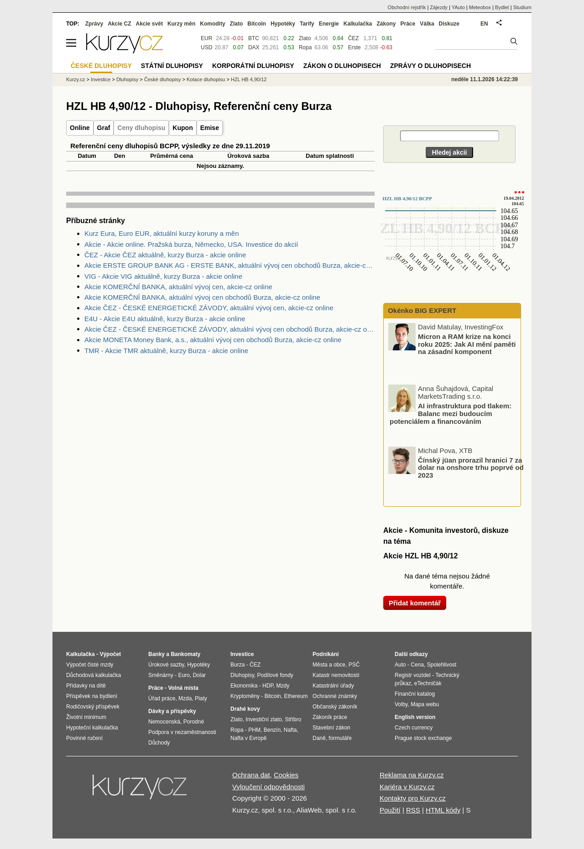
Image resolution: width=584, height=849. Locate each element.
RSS (413, 810)
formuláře (340, 738)
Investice (100, 79)
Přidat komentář (415, 603)
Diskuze (449, 24)
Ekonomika (243, 685)
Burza (237, 664)
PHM (254, 730)
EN (484, 24)
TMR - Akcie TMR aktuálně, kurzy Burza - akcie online (166, 350)
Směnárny (160, 675)
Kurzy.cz (75, 79)
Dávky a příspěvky (172, 711)
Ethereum (296, 696)
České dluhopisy (162, 79)
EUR (206, 38)
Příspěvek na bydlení (91, 696)
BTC (253, 38)
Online (80, 127)
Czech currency (414, 727)
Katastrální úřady (333, 685)
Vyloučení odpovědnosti (268, 787)
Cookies (286, 775)
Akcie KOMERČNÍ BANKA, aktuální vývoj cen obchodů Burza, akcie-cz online (202, 297)
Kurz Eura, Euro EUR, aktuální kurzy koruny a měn (161, 233)
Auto (400, 664)
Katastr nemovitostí (336, 675)
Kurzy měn (181, 24)
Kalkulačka (358, 24)
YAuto (458, 7)
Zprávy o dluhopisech (430, 65)
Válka (427, 24)
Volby (401, 704)
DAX (254, 47)
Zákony (386, 24)
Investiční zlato (263, 719)
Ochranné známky (335, 696)
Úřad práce (161, 698)
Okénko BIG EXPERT (421, 310)
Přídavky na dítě (86, 685)
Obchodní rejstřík (407, 7)
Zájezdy (439, 7)
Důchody (159, 743)
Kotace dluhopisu (206, 79)
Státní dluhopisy (172, 65)
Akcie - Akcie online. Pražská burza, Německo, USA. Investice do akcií (191, 244)
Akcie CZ (119, 24)
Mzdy (283, 685)
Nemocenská (164, 722)
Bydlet (502, 7)
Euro (183, 675)
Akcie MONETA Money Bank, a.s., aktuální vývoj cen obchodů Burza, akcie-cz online (212, 340)
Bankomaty (185, 654)
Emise (209, 127)
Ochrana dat (251, 775)
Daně (319, 738)
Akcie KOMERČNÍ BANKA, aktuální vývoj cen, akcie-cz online (178, 287)
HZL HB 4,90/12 (248, 79)
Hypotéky (283, 24)
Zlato (305, 38)
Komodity (212, 24)
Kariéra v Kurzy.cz (407, 787)
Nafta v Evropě (248, 738)
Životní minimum (86, 717)
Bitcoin (256, 24)
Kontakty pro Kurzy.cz (413, 798)
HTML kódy (443, 810)
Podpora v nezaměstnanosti (182, 732)
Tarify (307, 24)
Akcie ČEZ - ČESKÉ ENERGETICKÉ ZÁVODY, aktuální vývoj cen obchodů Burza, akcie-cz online (229, 329)
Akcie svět (149, 24)
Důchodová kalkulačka (93, 675)
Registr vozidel (413, 675)
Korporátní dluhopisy (253, 65)
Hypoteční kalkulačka (92, 727)
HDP (267, 685)
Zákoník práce (330, 717)
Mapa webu (425, 704)
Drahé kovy (245, 709)
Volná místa (183, 688)
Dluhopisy (127, 79)
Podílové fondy (275, 675)
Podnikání (326, 654)
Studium (522, 7)
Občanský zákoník (335, 706)
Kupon (182, 127)
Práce (408, 24)
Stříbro (293, 719)
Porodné (193, 722)
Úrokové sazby (166, 664)
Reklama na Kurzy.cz (412, 775)
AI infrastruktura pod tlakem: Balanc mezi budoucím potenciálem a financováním (450, 413)
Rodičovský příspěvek (93, 706)
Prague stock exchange (423, 738)
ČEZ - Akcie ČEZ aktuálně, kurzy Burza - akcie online (165, 255)
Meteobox (480, 7)
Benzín (272, 730)
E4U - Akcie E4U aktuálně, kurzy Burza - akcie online (164, 319)
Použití (390, 810)
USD (206, 47)
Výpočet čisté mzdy (89, 664)
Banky (156, 654)
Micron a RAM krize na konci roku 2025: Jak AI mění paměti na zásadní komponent (467, 344)
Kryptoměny (245, 696)
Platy (201, 698)
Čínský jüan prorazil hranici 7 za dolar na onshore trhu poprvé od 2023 (471, 467)
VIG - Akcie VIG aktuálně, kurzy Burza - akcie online (163, 276)
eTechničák (428, 683)
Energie (329, 24)
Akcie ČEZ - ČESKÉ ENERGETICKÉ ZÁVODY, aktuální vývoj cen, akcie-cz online (209, 308)
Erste (354, 47)
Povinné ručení (84, 738)
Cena (417, 664)
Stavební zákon (331, 727)
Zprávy (94, 24)
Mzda (185, 698)
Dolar (199, 675)
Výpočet (110, 654)
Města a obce (329, 664)
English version (415, 717)
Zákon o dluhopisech (342, 65)
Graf (103, 127)
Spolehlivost (442, 664)
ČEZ (353, 38)
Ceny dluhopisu (141, 127)
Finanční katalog (415, 694)
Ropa (305, 47)
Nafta (290, 730)
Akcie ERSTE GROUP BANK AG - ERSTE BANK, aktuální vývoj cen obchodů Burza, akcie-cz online (229, 265)
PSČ (354, 664)
